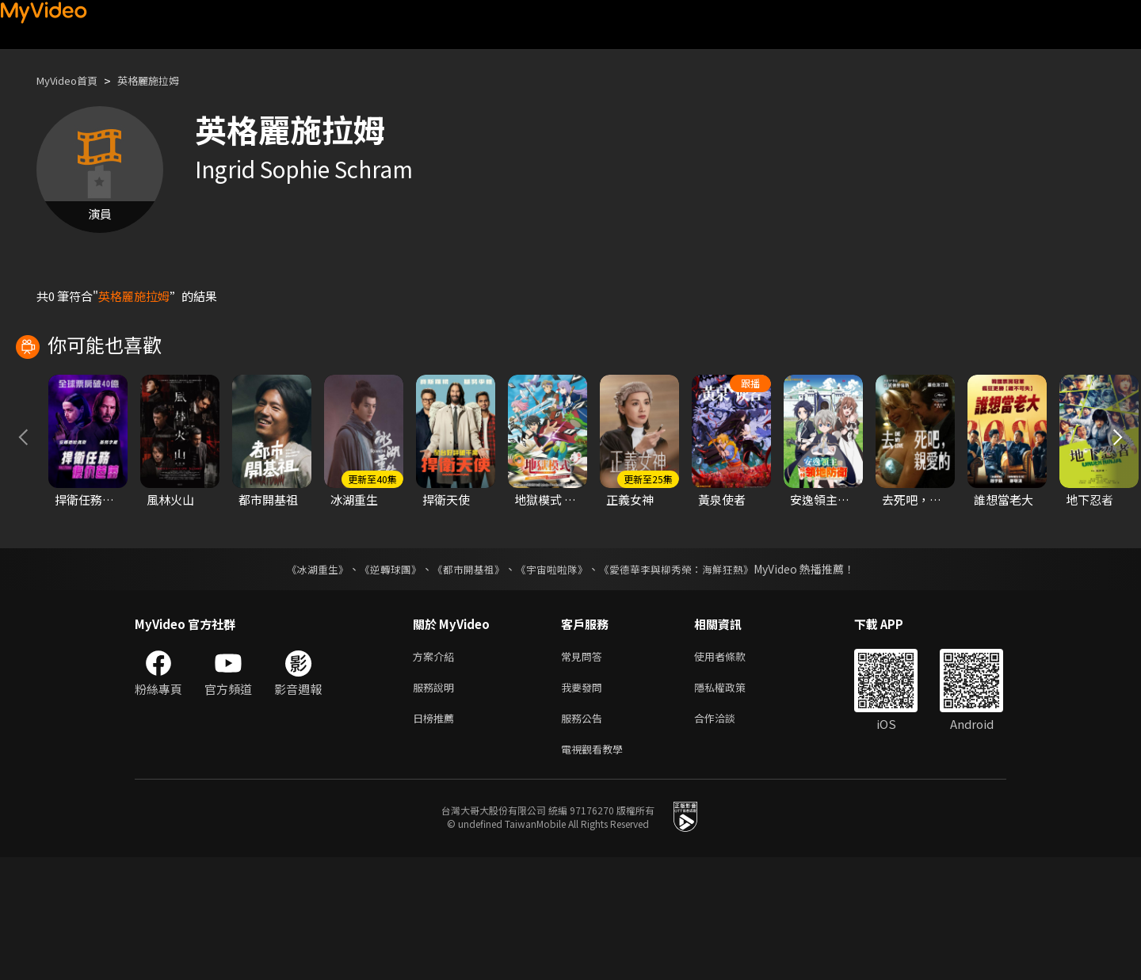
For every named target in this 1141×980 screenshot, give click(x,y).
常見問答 (585, 770)
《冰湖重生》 (303, 682)
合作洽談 (727, 837)
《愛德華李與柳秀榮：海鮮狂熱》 (686, 682)
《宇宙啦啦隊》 (553, 682)
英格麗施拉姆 (164, 80)
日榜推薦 (436, 837)
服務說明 (436, 803)
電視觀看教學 (596, 870)
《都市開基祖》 (464, 682)
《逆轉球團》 (381, 682)
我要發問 (585, 803)
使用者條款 (733, 770)
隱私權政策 (733, 803)
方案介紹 (436, 770)
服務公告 (585, 837)
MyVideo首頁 (72, 80)
